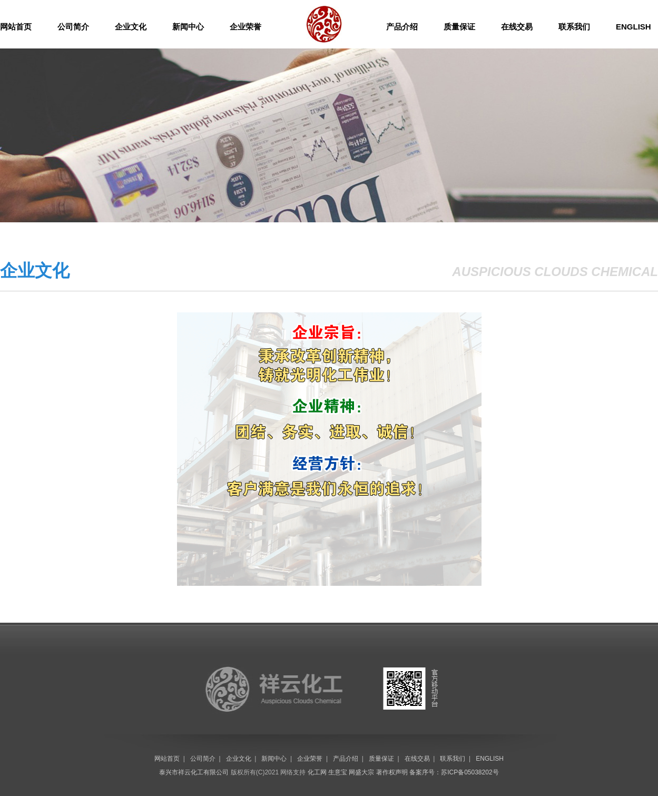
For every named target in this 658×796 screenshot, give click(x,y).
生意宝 (337, 772)
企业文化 (130, 26)
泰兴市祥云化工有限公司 (194, 772)
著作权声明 (392, 772)
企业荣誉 (245, 26)
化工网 (317, 772)
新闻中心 (188, 26)
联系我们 (574, 26)
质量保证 (459, 26)
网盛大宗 (361, 772)
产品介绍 (402, 26)
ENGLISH (633, 26)
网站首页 (16, 26)
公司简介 (73, 26)
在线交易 (517, 26)
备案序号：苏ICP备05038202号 (453, 772)
